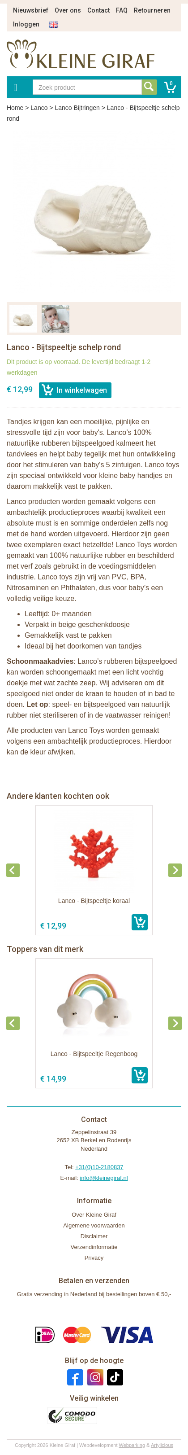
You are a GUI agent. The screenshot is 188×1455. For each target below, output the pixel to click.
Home (15, 107)
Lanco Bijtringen (77, 107)
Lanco (38, 107)
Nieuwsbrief (30, 10)
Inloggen (26, 24)
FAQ (122, 10)
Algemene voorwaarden (93, 1225)
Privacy (94, 1257)
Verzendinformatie (94, 1247)
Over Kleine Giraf (94, 1214)
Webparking (132, 1445)
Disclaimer (94, 1236)
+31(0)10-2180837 (99, 1167)
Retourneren (152, 10)
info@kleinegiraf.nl (104, 1178)
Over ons (68, 10)
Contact (98, 10)
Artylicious (162, 1445)
